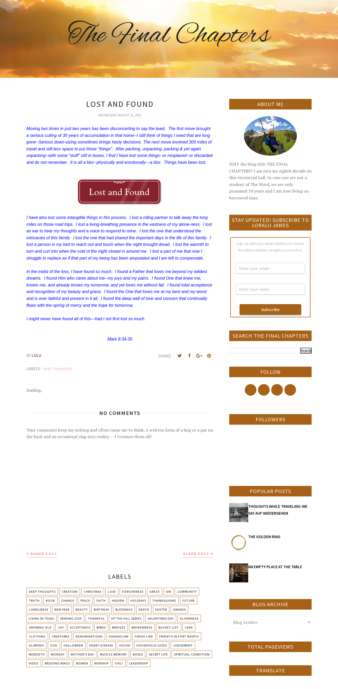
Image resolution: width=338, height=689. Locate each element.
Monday (58, 654)
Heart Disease (101, 645)
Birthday (101, 609)
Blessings (124, 609)
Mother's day (82, 654)
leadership (138, 663)
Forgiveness (132, 592)
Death (144, 609)
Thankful (96, 618)
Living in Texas (41, 618)
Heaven (118, 600)
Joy (61, 627)
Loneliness (38, 609)
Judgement (183, 645)
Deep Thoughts (57, 368)
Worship (101, 663)
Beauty (82, 609)
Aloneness (189, 618)
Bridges (118, 627)
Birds (101, 627)
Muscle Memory (113, 654)
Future (188, 600)
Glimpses (36, 645)
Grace (154, 592)
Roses (138, 654)
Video (34, 663)
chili (119, 663)
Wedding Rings (57, 663)
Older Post (196, 553)
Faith (101, 600)
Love (112, 592)
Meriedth (37, 654)
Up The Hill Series (126, 618)
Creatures (60, 636)
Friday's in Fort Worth (179, 636)
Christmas (93, 592)
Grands (179, 609)
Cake (189, 627)
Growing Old (40, 627)
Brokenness (142, 627)
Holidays (138, 600)
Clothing (37, 636)
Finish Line (144, 636)
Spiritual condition (192, 654)
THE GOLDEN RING (264, 536)
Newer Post (43, 553)
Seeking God (71, 618)
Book (50, 600)
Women (82, 663)
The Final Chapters (169, 35)
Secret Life (158, 654)
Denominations (89, 636)
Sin (168, 592)
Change (67, 600)
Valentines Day (161, 618)
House (124, 645)
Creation (70, 592)
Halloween (73, 645)
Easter (161, 609)
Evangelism (119, 636)
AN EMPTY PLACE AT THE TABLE (275, 566)
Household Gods (152, 645)
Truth (34, 600)
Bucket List (168, 627)
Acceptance (80, 627)
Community (187, 592)
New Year (61, 609)
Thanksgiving (164, 600)
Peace (85, 600)
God (54, 645)
